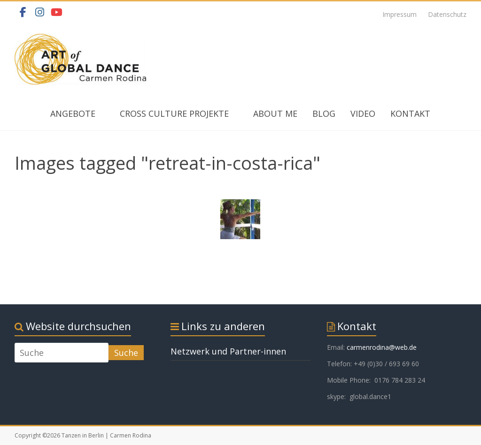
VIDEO (362, 113)
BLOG (323, 113)
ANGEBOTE (72, 113)
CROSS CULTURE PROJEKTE (174, 113)
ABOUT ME (275, 113)
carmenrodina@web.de (382, 347)
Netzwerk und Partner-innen (228, 351)
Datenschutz (447, 14)
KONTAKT (410, 113)
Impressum (399, 14)
